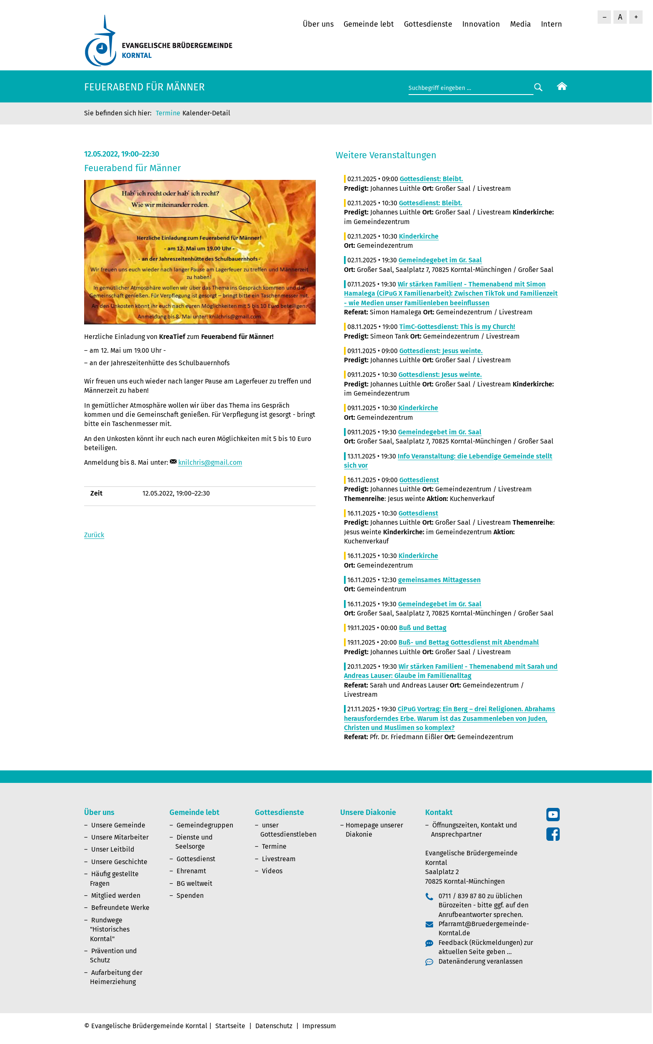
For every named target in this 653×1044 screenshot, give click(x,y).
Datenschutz (273, 1026)
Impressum (319, 1026)
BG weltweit (194, 883)
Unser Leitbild (113, 849)
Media (520, 24)
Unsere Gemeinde (118, 825)
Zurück (94, 535)
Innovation (481, 24)
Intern (551, 24)
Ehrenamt (191, 871)
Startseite (230, 1026)
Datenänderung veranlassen (481, 961)
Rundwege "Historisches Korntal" (110, 929)
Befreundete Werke (120, 908)
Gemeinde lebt (369, 24)
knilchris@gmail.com (210, 462)
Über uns (318, 24)
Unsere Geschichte (119, 862)
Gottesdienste (428, 24)
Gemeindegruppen (205, 825)
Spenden (190, 895)
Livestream (279, 859)
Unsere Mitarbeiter (120, 837)
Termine (168, 113)
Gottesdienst (196, 859)
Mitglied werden (115, 895)
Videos (272, 871)
